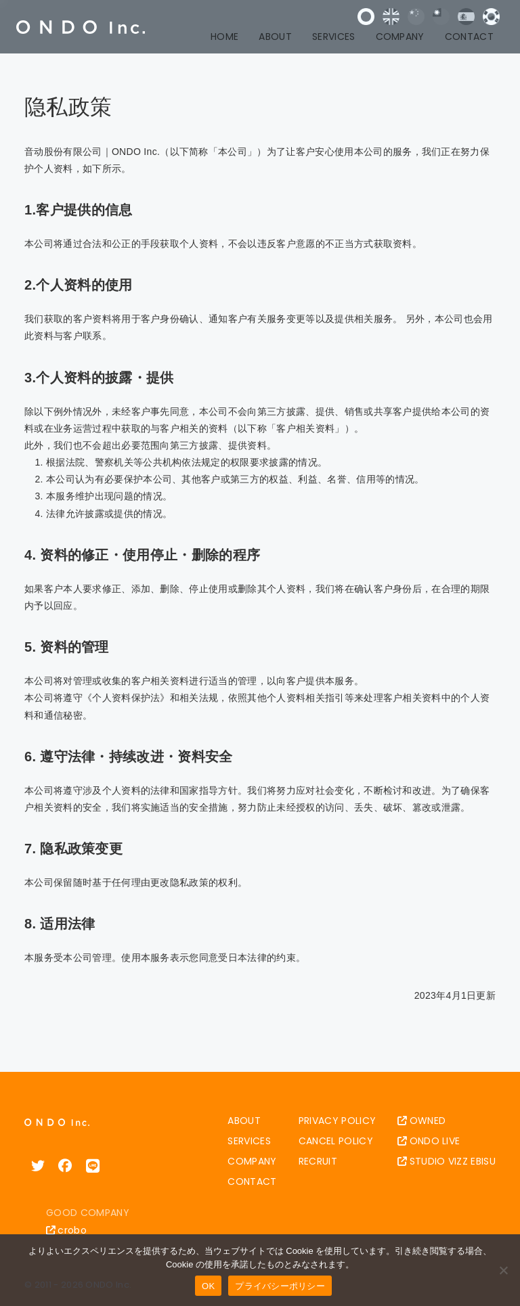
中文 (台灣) (441, 16)
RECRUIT (318, 1161)
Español (466, 16)
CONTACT (469, 36)
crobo (66, 1230)
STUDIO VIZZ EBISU (446, 1161)
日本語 (366, 16)
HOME (224, 36)
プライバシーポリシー (280, 1286)
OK (208, 1286)
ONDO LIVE (428, 1141)
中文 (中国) (416, 16)
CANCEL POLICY (336, 1141)
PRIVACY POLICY (337, 1120)
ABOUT (275, 36)
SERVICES (333, 36)
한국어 (491, 16)
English (391, 16)
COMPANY (400, 36)
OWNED (421, 1120)
